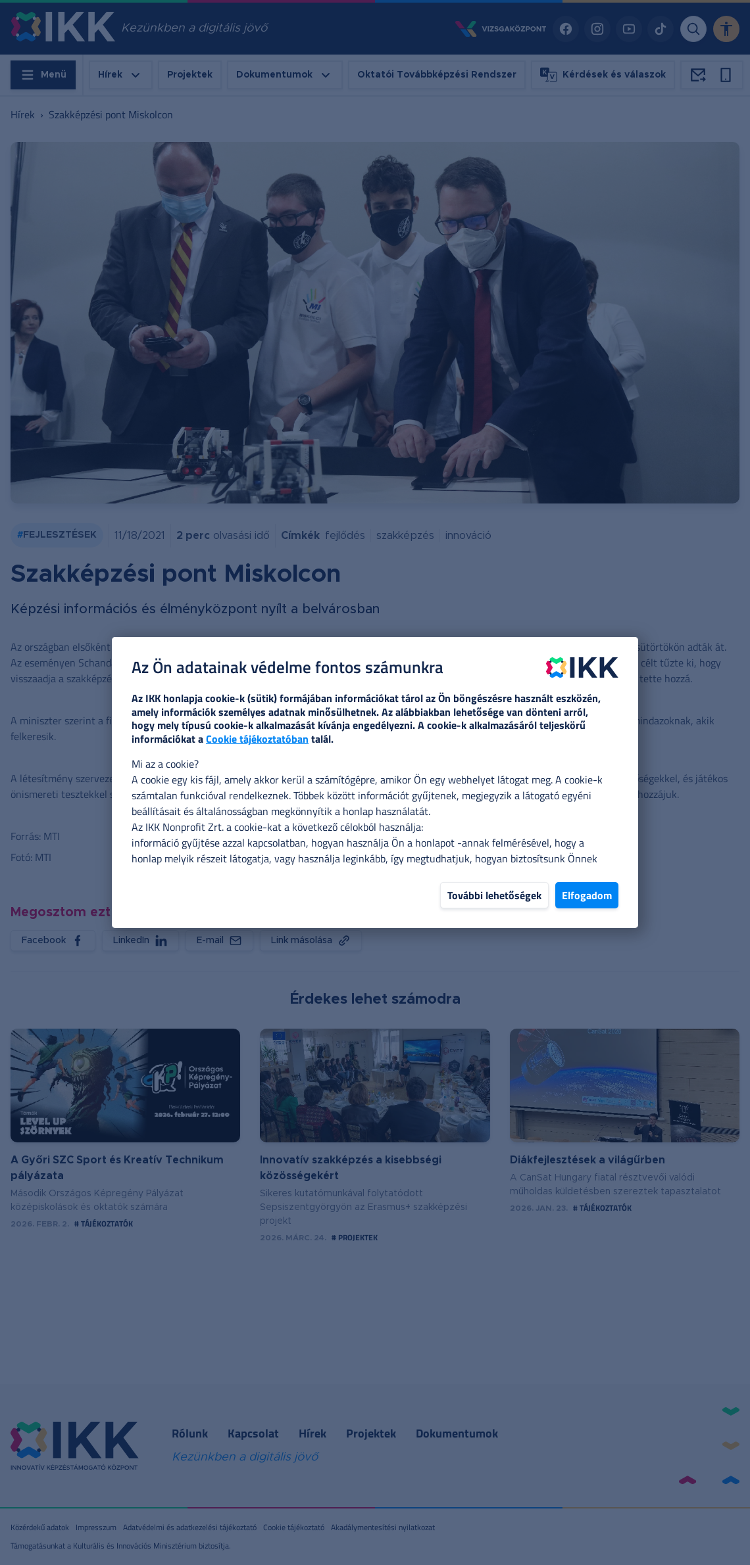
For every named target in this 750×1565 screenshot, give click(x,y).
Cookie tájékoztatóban (257, 739)
